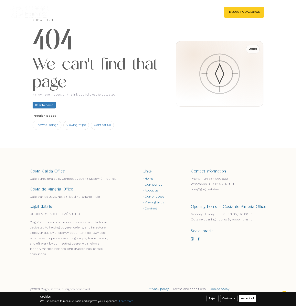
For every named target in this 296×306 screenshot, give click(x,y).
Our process (154, 196)
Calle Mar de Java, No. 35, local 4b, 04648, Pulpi (65, 197)
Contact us (102, 125)
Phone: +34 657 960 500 (209, 179)
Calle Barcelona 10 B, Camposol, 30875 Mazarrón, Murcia (73, 179)
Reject (213, 298)
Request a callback (244, 12)
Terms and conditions (189, 289)
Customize (228, 298)
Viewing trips (76, 125)
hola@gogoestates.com (209, 189)
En (277, 11)
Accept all (247, 298)
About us (152, 190)
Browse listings (47, 125)
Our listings (153, 184)
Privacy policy (158, 289)
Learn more (126, 301)
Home (149, 178)
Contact (151, 208)
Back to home (44, 105)
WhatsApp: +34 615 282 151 (212, 184)
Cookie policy (219, 289)
